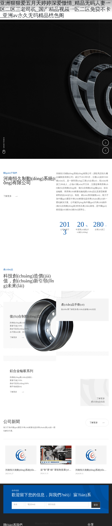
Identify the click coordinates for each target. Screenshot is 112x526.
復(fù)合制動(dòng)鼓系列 (28, 316)
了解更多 (7, 196)
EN (106, 2)
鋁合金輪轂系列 (21, 371)
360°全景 (97, 2)
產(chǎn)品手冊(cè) (72, 304)
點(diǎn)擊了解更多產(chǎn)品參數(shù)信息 (78, 309)
